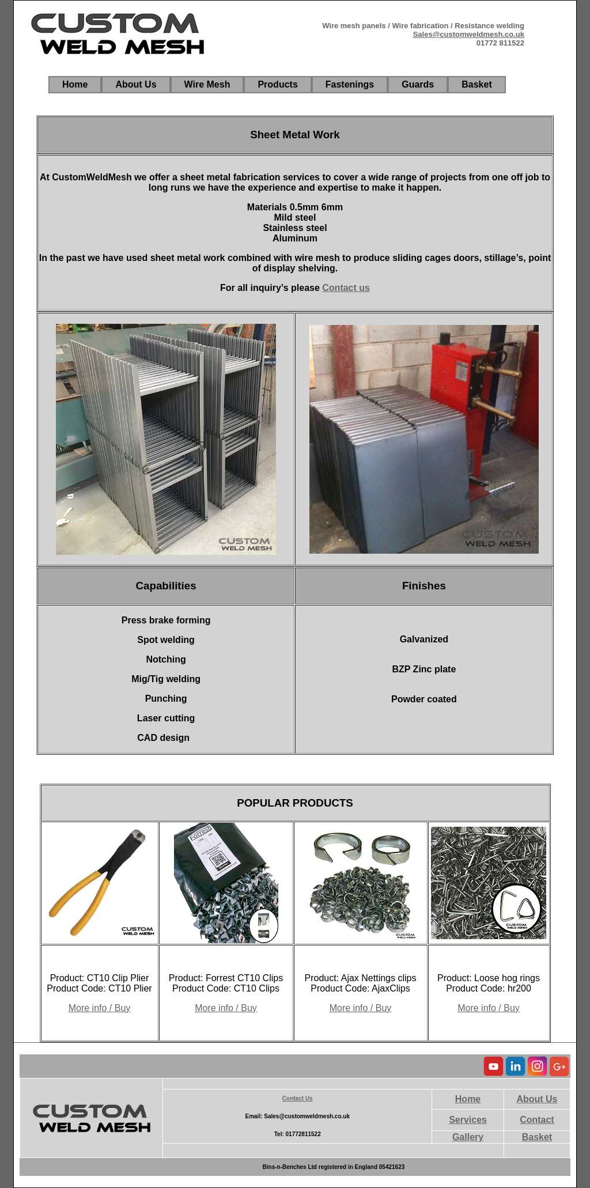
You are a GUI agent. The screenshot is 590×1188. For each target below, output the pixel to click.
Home (468, 1099)
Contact (537, 1120)
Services (468, 1120)
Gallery (467, 1137)
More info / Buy (100, 1008)
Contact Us (297, 1098)
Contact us (346, 288)
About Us (536, 1099)
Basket (537, 1137)
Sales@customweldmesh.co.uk (468, 34)
